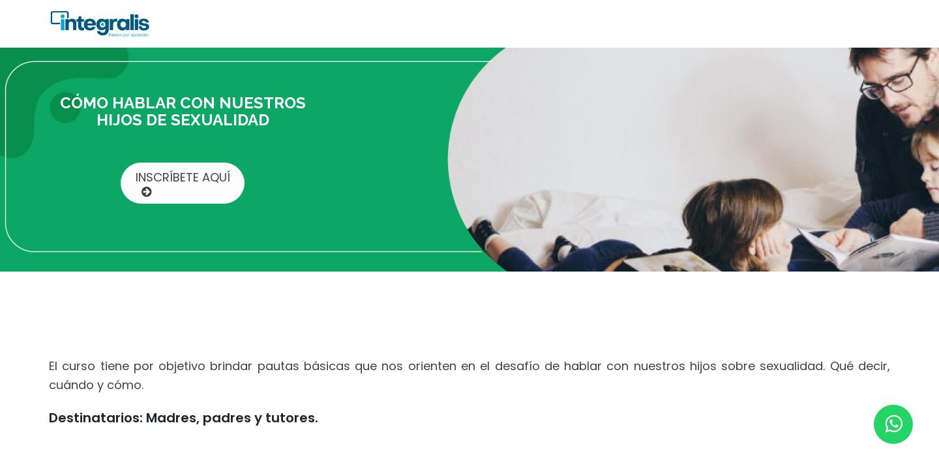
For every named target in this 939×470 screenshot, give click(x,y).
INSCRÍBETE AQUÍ (183, 183)
